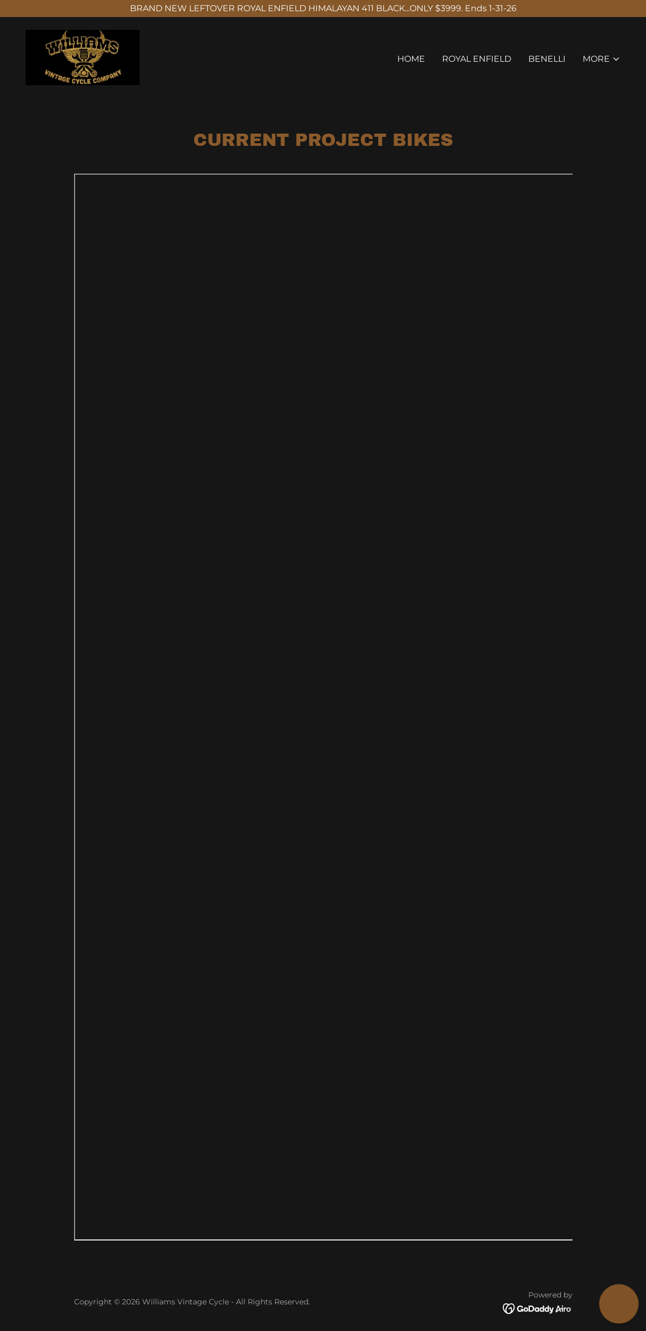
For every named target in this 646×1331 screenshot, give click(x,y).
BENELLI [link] (547, 59)
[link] (83, 57)
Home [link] (411, 59)
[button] (601, 59)
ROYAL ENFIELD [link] (476, 59)
